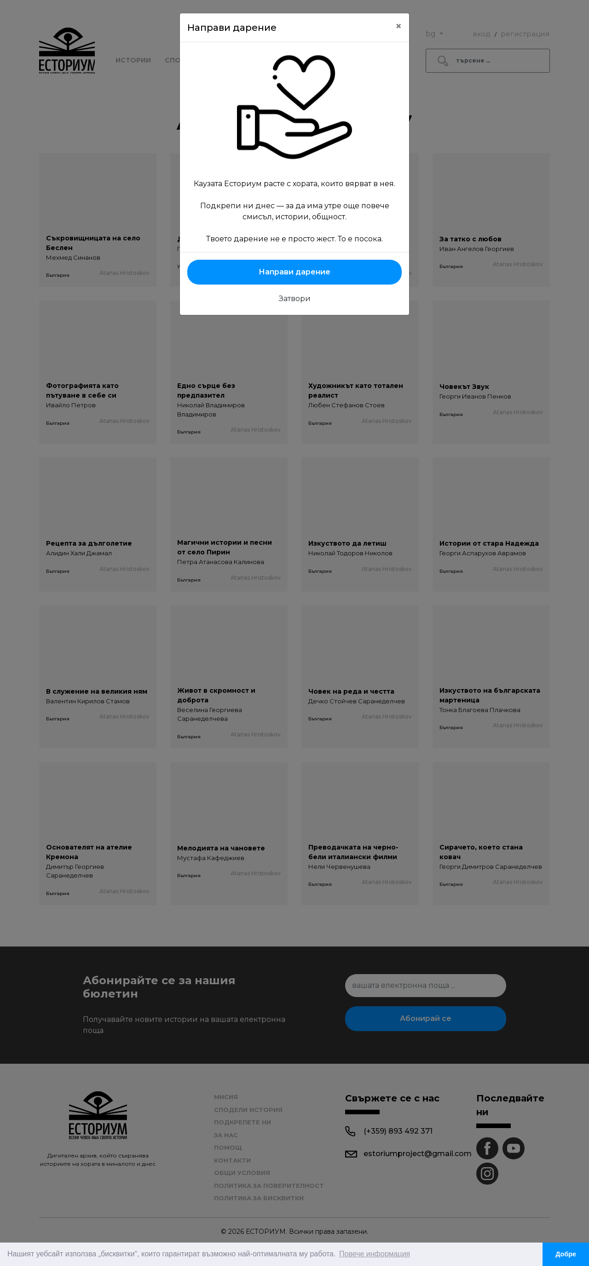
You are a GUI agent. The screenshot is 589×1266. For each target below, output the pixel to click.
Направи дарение (294, 272)
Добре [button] (565, 1254)
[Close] (398, 26)
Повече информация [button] (374, 1254)
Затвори (295, 298)
